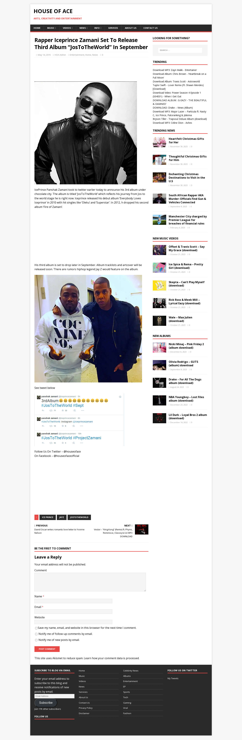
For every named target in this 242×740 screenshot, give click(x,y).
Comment (40, 570)
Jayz (61, 517)
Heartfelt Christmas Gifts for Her (186, 141)
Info (99, 28)
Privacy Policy (86, 708)
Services (115, 28)
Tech (125, 697)
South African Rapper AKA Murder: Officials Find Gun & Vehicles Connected (187, 199)
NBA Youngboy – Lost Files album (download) (186, 399)
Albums (127, 676)
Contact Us (154, 28)
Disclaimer (84, 713)
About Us (134, 28)
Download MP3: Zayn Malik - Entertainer (175, 70)
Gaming (127, 702)
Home (37, 28)
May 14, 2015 (44, 55)
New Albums (162, 336)
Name (38, 597)
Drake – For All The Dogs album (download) (185, 381)
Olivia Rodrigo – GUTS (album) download (183, 363)
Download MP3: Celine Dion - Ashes (172, 123)
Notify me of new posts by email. (58, 640)
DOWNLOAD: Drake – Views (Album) (173, 108)
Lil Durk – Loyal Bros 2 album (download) (188, 416)
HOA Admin (60, 55)
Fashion (127, 713)
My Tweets (173, 678)
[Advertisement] (95, 68)
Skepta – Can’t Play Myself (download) (187, 284)
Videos (68, 28)
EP (124, 686)
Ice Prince (47, 517)
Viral (125, 708)
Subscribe (46, 703)
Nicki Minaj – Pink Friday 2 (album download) (186, 346)
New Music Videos (165, 239)
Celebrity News (130, 670)
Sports (126, 692)
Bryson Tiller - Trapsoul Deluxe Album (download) (180, 119)
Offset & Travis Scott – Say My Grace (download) (187, 248)
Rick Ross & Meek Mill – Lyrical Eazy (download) (184, 301)
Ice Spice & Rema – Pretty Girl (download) (186, 266)
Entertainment (77, 55)
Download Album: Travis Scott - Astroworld (176, 81)
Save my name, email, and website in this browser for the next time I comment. (87, 628)
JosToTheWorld (79, 517)
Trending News (164, 131)
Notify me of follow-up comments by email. (65, 634)
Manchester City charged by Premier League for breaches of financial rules (188, 220)
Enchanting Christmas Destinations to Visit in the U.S (187, 178)
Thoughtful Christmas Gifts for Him (188, 158)
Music (51, 28)
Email (38, 607)
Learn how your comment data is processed (111, 658)
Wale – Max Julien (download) (180, 319)
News (83, 28)
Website (39, 618)
